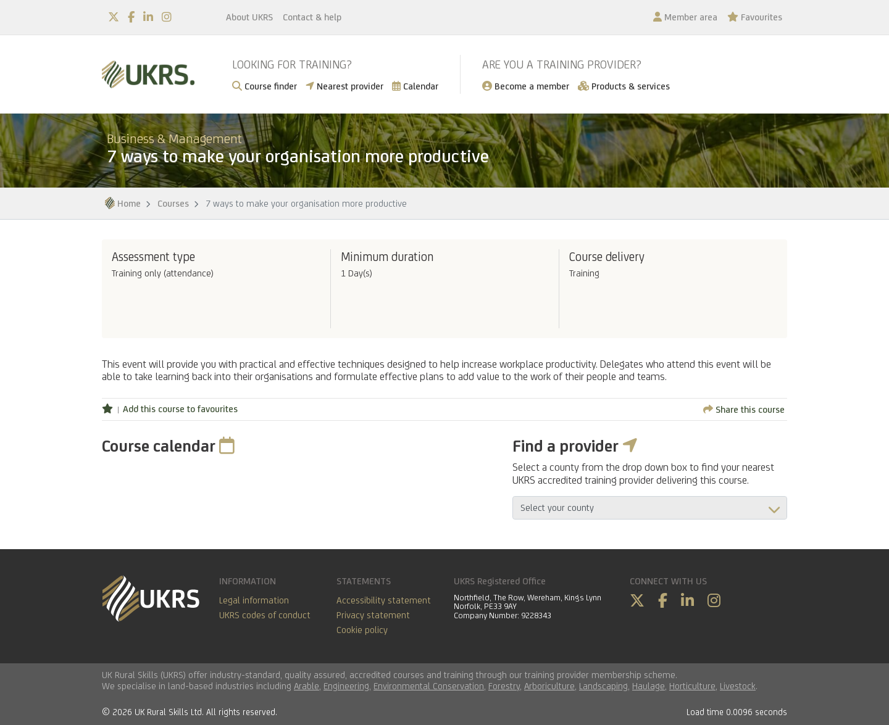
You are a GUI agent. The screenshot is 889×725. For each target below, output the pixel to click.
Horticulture (692, 686)
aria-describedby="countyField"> (649, 508)
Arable (306, 686)
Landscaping (603, 686)
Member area (685, 17)
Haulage (648, 686)
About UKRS (249, 17)
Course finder (264, 86)
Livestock (738, 686)
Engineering (346, 686)
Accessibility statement (383, 600)
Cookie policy (362, 629)
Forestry (504, 686)
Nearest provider (344, 86)
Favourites (754, 17)
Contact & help (312, 17)
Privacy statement (373, 615)
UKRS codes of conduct (265, 615)
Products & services (624, 86)
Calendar (415, 86)
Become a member (525, 86)
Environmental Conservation (429, 686)
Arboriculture (549, 686)
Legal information (254, 600)
